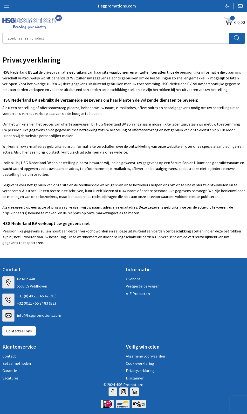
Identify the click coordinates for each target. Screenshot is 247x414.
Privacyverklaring (140, 370)
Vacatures (10, 378)
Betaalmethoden (16, 363)
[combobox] (115, 38)
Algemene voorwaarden (145, 356)
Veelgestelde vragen (142, 286)
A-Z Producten (138, 293)
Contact (9, 356)
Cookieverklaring (140, 363)
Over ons (133, 278)
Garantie (9, 370)
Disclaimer (135, 378)
